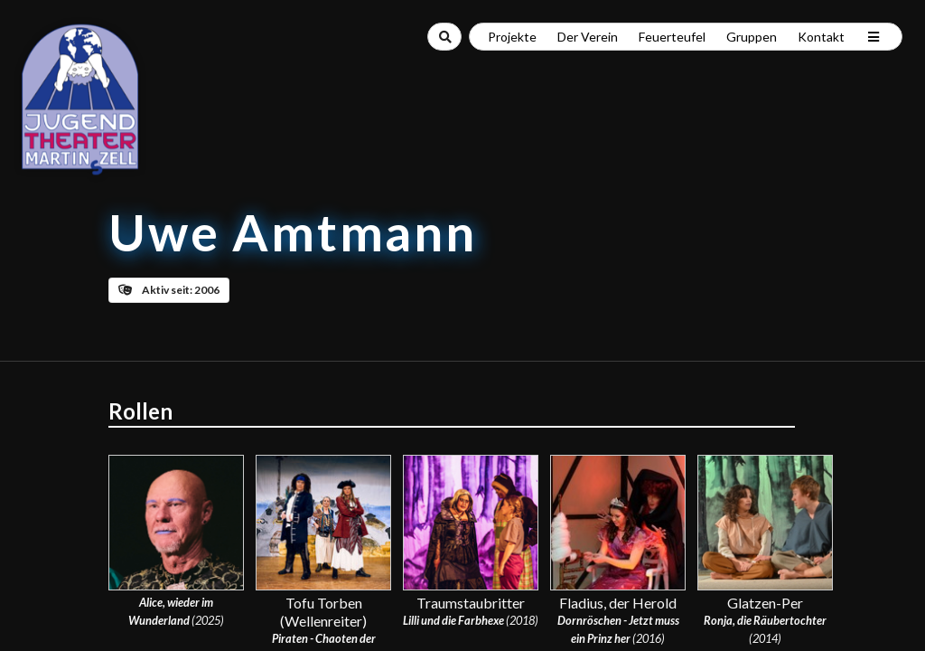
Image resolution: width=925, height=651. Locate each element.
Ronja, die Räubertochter (765, 620)
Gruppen (751, 36)
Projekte (512, 36)
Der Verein (587, 36)
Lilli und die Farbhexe (453, 620)
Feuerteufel (672, 36)
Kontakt (821, 36)
